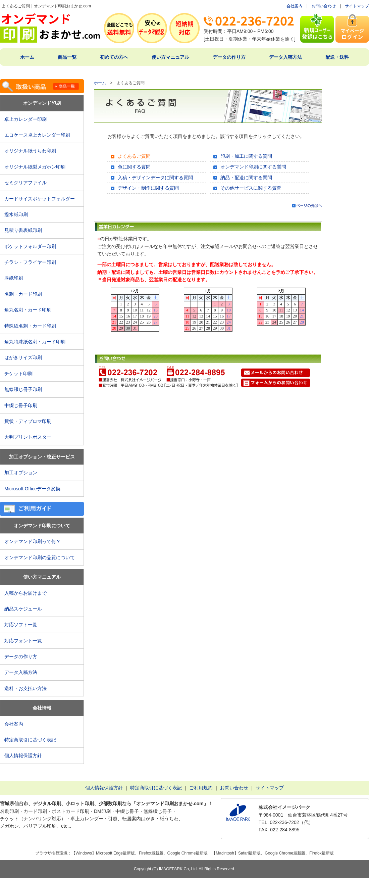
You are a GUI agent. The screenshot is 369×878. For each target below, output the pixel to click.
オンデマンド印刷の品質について (39, 557)
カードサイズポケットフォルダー (39, 198)
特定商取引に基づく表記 (30, 739)
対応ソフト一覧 (20, 624)
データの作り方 (229, 57)
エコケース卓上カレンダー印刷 (37, 135)
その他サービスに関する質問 (250, 188)
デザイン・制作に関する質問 (148, 188)
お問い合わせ (324, 6)
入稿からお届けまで (25, 593)
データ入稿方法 (285, 57)
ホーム (27, 57)
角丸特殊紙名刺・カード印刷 (34, 341)
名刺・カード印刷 (23, 294)
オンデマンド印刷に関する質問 (253, 166)
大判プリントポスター (27, 437)
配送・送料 (337, 57)
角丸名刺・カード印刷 (27, 309)
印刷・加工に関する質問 (246, 156)
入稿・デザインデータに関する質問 (155, 177)
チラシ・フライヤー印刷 (30, 262)
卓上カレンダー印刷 (27, 119)
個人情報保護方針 (23, 755)
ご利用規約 (201, 787)
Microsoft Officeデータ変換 (32, 488)
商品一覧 (67, 57)
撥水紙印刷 (16, 214)
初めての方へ (114, 57)
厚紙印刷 (16, 278)
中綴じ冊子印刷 (20, 405)
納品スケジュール (23, 609)
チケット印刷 (18, 373)
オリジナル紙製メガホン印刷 (34, 166)
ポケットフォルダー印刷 (30, 246)
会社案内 (294, 6)
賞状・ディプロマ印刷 (27, 421)
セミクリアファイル (27, 182)
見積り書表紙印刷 (25, 230)
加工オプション (20, 472)
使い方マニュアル (170, 57)
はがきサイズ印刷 (23, 357)
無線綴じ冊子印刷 (23, 389)
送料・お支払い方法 (25, 688)
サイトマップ (357, 6)
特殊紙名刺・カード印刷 (30, 326)
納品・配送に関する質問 (246, 177)
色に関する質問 (134, 166)
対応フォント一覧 (23, 640)
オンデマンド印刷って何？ (32, 541)
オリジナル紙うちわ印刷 (30, 150)
